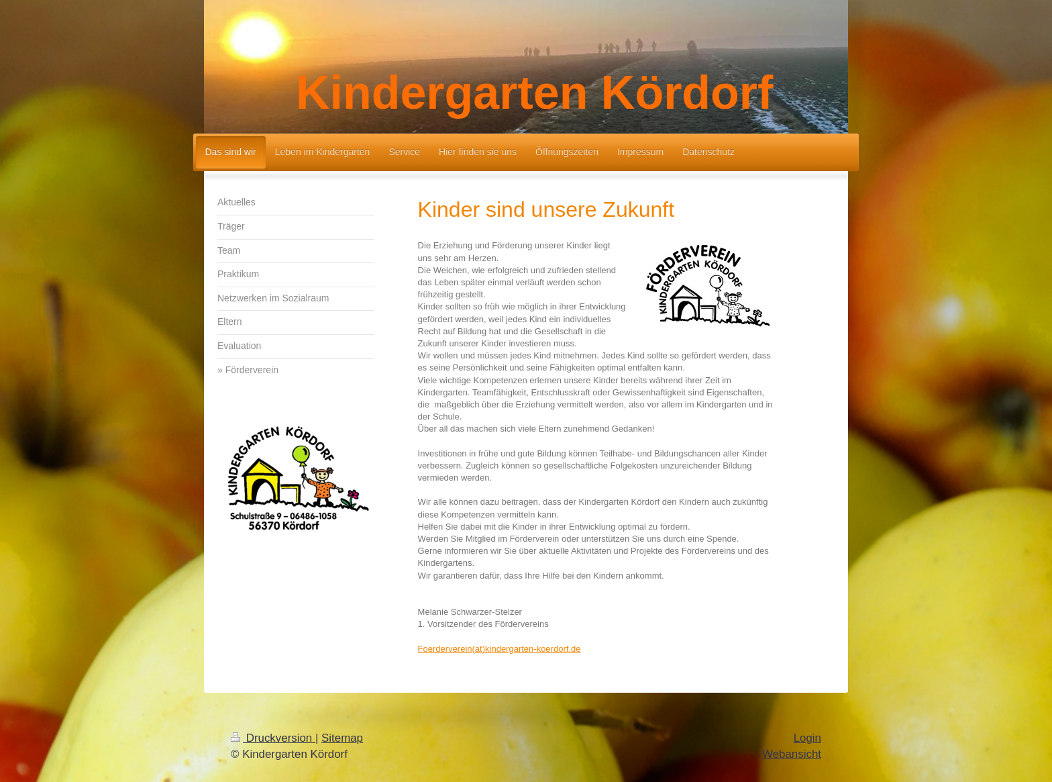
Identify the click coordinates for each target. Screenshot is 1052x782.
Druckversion (273, 738)
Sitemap (342, 738)
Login (807, 738)
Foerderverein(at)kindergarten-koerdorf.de (499, 649)
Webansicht (791, 754)
